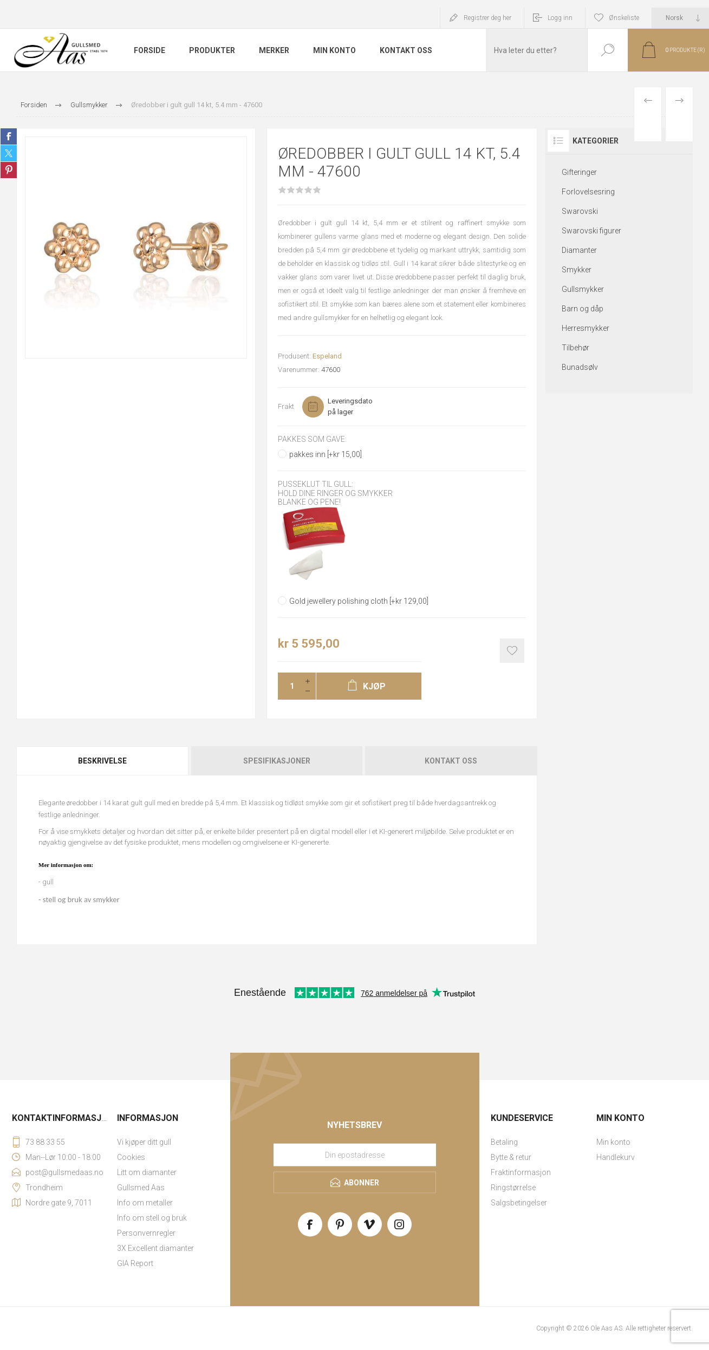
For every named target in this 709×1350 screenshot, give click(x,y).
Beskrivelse (102, 760)
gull (48, 882)
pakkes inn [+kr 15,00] (325, 454)
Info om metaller (145, 1202)
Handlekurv (615, 1157)
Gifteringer (579, 172)
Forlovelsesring (588, 191)
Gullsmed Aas (141, 1187)
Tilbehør (575, 347)
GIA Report (135, 1263)
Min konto (613, 1142)
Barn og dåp (582, 308)
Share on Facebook (9, 136)
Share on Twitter (9, 153)
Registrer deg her (487, 18)
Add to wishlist (512, 650)
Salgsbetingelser (519, 1202)
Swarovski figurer (591, 230)
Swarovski (580, 211)
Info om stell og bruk (152, 1218)
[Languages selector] (680, 18)
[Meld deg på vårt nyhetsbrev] (355, 1154)
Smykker (576, 269)
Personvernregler (146, 1233)
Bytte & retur (511, 1157)
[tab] (103, 760)
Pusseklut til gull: (315, 484)
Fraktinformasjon (521, 1172)
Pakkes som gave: (312, 439)
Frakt (286, 406)
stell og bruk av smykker (81, 899)
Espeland (327, 356)
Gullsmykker (583, 289)
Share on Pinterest (9, 170)
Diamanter (579, 250)
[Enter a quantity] (289, 686)
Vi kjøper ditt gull (144, 1142)
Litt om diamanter (147, 1172)
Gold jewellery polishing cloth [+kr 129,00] (358, 601)
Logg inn (560, 18)
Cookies (131, 1157)
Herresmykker (585, 328)
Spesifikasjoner (276, 760)
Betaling (504, 1142)
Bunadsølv (580, 367)
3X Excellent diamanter (155, 1248)
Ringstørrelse (513, 1187)
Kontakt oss (451, 760)
